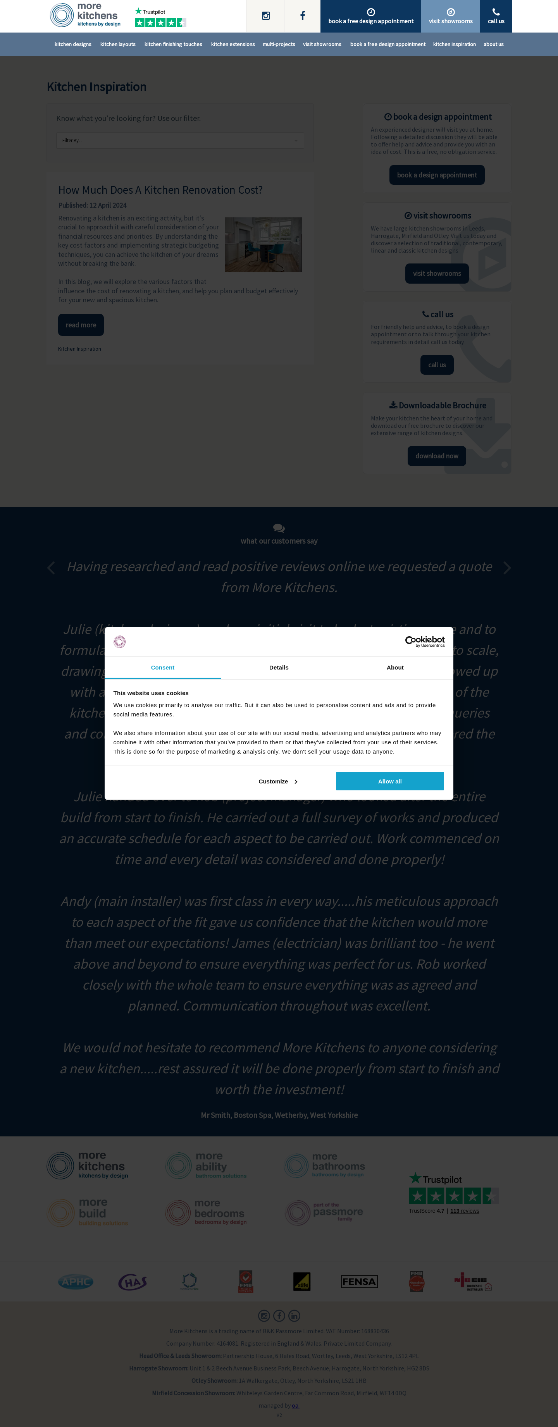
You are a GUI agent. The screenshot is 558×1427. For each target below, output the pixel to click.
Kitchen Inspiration (454, 44)
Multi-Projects (279, 44)
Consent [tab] (163, 667)
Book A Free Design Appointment (387, 44)
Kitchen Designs (73, 44)
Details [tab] (279, 667)
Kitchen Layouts (118, 44)
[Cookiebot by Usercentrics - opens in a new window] (411, 642)
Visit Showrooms (322, 44)
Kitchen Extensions (233, 44)
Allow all (390, 781)
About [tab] (395, 667)
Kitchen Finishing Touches (173, 44)
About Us (494, 44)
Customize (278, 781)
